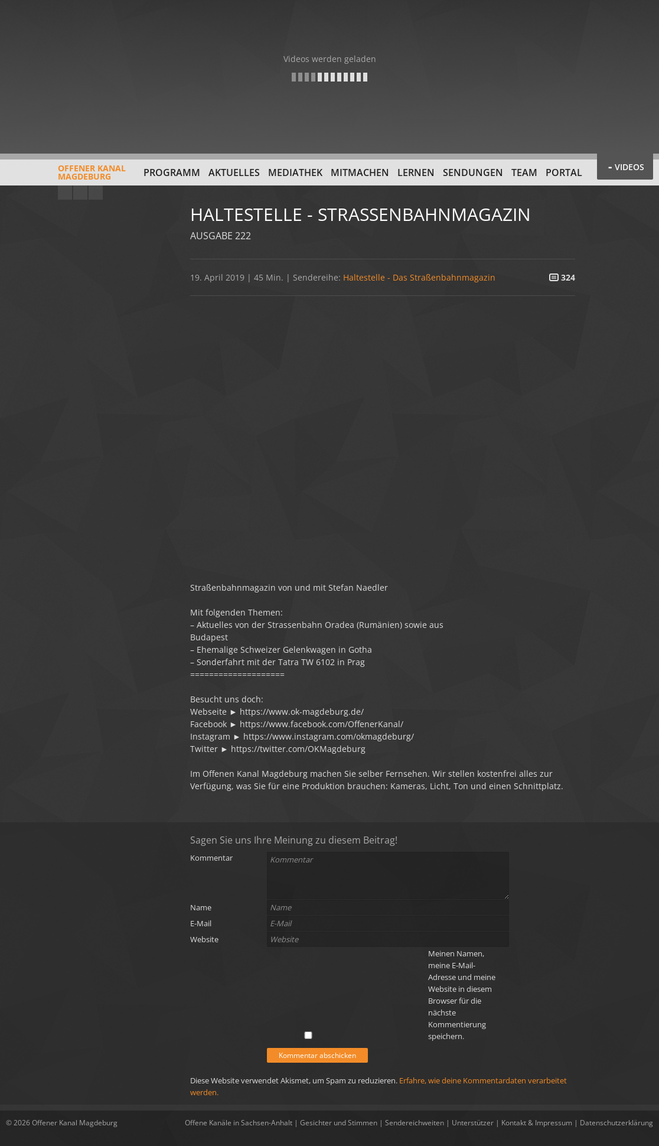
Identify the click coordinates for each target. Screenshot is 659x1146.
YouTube (65, 192)
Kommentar (211, 857)
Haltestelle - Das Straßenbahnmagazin (419, 277)
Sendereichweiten (414, 1123)
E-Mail (200, 923)
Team (524, 172)
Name (200, 907)
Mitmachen (360, 172)
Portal (564, 172)
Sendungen (473, 172)
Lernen (416, 172)
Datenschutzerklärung (616, 1123)
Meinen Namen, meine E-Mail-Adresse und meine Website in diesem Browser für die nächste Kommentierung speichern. (461, 994)
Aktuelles (234, 172)
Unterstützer (473, 1123)
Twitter (96, 192)
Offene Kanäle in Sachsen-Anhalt (238, 1123)
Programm (171, 172)
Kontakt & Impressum (536, 1123)
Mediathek (295, 172)
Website (204, 939)
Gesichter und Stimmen (338, 1123)
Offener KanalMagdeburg (66, 177)
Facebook (80, 192)
